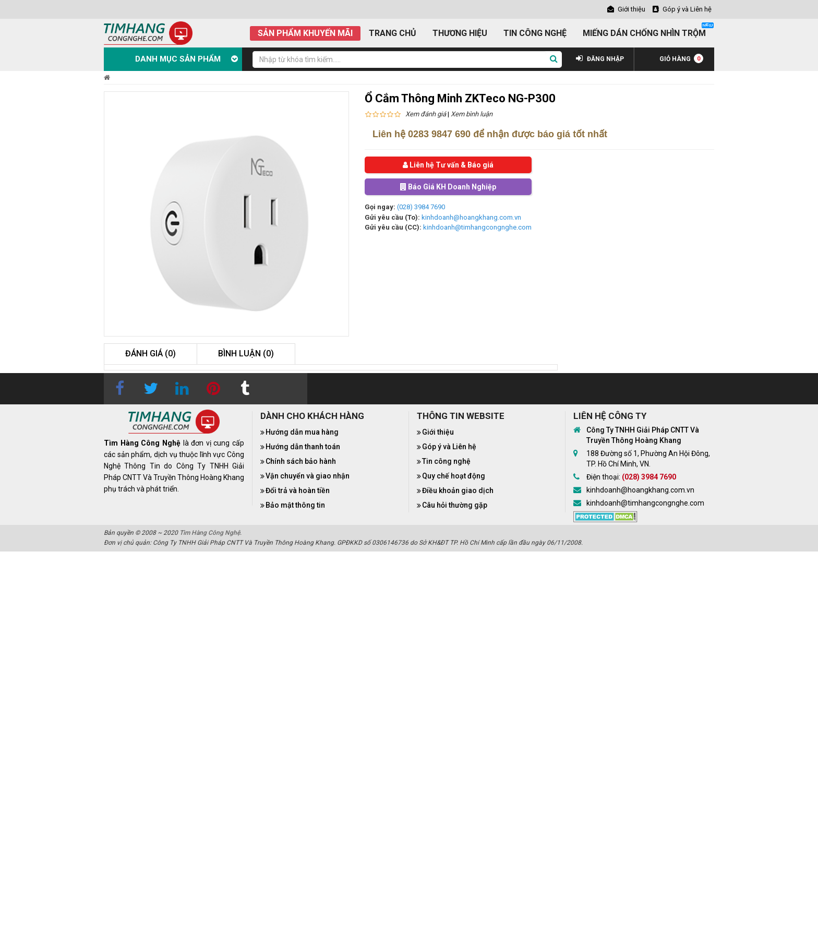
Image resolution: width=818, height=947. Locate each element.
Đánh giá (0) (150, 353)
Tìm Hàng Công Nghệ (209, 532)
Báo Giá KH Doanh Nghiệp (448, 187)
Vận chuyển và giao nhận (308, 476)
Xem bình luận (471, 114)
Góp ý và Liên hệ (449, 446)
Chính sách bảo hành (301, 461)
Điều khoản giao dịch (458, 490)
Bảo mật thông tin (295, 505)
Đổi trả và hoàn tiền (298, 490)
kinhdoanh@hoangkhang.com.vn (471, 217)
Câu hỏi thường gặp (454, 505)
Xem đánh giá (425, 114)
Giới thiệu (438, 432)
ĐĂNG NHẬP (600, 59)
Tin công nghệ (446, 461)
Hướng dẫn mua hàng (302, 432)
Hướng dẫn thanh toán (303, 446)
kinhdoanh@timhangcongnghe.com (477, 227)
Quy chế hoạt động (453, 476)
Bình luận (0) (246, 353)
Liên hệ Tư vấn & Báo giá (448, 165)
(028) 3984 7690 (421, 207)
